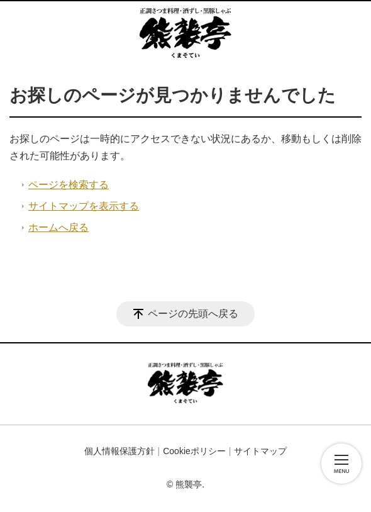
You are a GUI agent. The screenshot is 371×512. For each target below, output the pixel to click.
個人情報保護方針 (119, 451)
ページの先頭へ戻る (193, 313)
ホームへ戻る (58, 227)
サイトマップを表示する (83, 206)
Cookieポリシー (194, 451)
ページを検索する (68, 184)
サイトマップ (260, 451)
